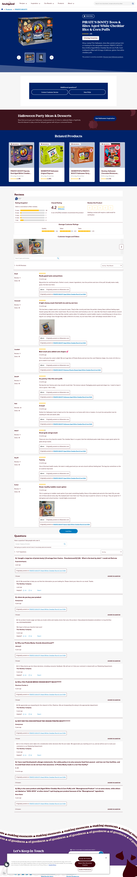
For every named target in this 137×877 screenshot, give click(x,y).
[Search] (133, 3)
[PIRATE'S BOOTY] (21, 9)
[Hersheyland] (2, 9)
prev (19, 57)
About (71, 3)
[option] (35, 31)
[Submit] (133, 3)
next (52, 57)
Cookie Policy (52, 865)
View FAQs (87, 92)
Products (61, 3)
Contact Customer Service (49, 92)
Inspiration (35, 3)
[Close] (106, 858)
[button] (7, 864)
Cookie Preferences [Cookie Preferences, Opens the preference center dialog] (85, 869)
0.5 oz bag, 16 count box (91, 38)
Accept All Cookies (85, 858)
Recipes (23, 3)
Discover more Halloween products (113, 57)
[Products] (9, 9)
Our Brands (49, 3)
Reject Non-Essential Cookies (85, 864)
